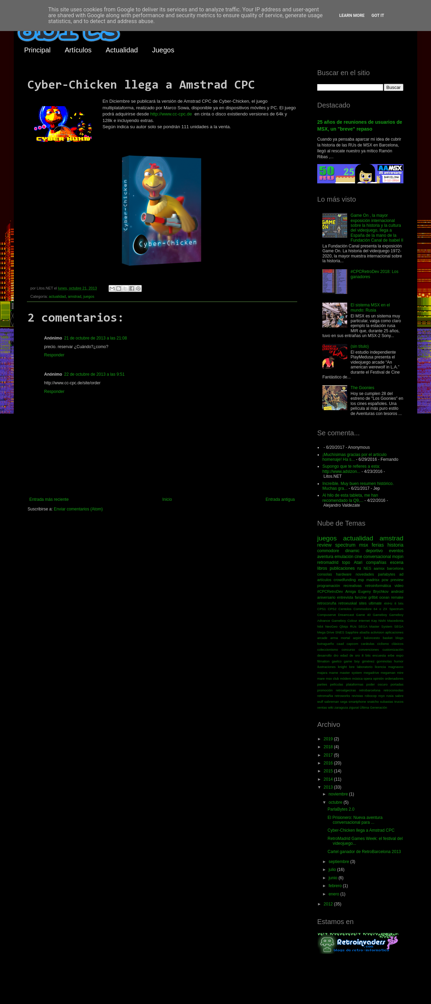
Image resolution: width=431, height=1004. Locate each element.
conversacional (377, 556)
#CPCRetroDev (330, 591)
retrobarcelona (369, 690)
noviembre (339, 794)
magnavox (395, 667)
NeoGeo (331, 626)
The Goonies (362, 387)
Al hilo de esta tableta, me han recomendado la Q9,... (350, 498)
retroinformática (378, 586)
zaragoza (341, 707)
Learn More (352, 15)
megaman (388, 673)
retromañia (325, 696)
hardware (344, 574)
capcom (352, 644)
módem (345, 678)
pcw (385, 580)
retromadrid (327, 562)
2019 (329, 739)
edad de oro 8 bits (355, 655)
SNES (339, 632)
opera (368, 678)
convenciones (369, 649)
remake (397, 597)
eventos (396, 550)
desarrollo (324, 655)
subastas (386, 701)
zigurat (354, 707)
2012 (329, 904)
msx (363, 545)
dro (336, 655)
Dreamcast (346, 615)
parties (322, 684)
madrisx (372, 580)
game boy (352, 661)
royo (381, 696)
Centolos (345, 609)
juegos (88, 296)
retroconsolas (393, 690)
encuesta (379, 655)
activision (377, 632)
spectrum (345, 545)
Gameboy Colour (344, 620)
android (397, 591)
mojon (397, 556)
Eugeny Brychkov (373, 591)
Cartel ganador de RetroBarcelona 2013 (364, 851)
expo (399, 655)
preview (397, 580)
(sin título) (360, 346)
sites (363, 603)
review (324, 545)
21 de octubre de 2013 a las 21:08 (95, 338)
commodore (328, 550)
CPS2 (332, 609)
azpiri (357, 638)
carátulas (367, 644)
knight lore (346, 667)
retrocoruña (326, 603)
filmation (323, 661)
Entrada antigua (280, 499)
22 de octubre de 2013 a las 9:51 (94, 374)
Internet (364, 620)
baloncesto (372, 638)
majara (322, 673)
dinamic (352, 550)
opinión (378, 678)
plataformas (354, 684)
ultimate (375, 603)
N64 (320, 626)
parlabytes (386, 574)
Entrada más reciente (49, 499)
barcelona (395, 568)
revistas (357, 696)
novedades (364, 574)
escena (396, 562)
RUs (353, 626)
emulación (343, 556)
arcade (322, 638)
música (357, 678)
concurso (348, 649)
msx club (332, 678)
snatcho (373, 701)
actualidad (57, 296)
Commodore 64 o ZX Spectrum (378, 609)
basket (387, 638)
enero (334, 894)
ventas (322, 707)
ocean (384, 597)
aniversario (326, 597)
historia (395, 545)
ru (359, 568)
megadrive (371, 673)
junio (334, 877)
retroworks (342, 696)
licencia (380, 667)
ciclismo (383, 644)
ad (401, 574)
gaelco (336, 661)
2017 (329, 755)
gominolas (384, 661)
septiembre (339, 861)
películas (336, 684)
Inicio (167, 499)
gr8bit (373, 597)
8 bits (398, 603)
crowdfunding (344, 580)
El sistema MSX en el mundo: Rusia (370, 307)
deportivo (374, 550)
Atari (358, 562)
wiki (330, 707)
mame (333, 673)
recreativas (352, 586)
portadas (397, 684)
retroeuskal (347, 603)
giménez (368, 661)
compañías (376, 562)
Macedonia (395, 620)
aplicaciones (394, 632)
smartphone (357, 701)
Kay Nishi (378, 620)
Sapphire (351, 632)
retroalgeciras (346, 690)
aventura (325, 556)
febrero (336, 885)
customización (392, 649)
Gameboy (380, 615)
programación (328, 586)
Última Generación (373, 707)
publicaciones (342, 568)
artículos (324, 580)
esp (361, 580)
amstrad (74, 296)
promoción (325, 690)
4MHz (388, 603)
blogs (399, 638)
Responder (54, 355)
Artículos (78, 50)
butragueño (325, 644)
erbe (391, 655)
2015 (329, 771)
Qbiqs (343, 626)
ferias (378, 545)
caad (340, 644)
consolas (324, 574)
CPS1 (321, 609)
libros (322, 568)
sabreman (331, 701)
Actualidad (122, 50)
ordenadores (394, 678)
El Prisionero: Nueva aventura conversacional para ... (355, 820)
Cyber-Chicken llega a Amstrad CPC (361, 830)
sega (344, 701)
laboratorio (364, 667)
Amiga (350, 591)
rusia (389, 696)
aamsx (379, 568)
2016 (329, 763)
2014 (329, 779)
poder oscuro (377, 684)
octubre (336, 802)
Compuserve (326, 615)
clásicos (397, 644)
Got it (377, 15)
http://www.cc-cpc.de (171, 113)
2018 (329, 746)
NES (367, 568)
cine (358, 556)
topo (346, 562)
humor (398, 661)
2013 (329, 787)
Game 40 (363, 615)
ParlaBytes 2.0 (341, 809)
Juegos (163, 50)
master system (351, 673)
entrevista (345, 597)
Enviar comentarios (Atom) (78, 509)
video (398, 586)
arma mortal (340, 638)
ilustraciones (326, 667)
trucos (398, 701)
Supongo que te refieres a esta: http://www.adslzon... (351, 469)
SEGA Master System (375, 626)
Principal (37, 50)
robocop (371, 696)
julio (333, 869)
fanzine (361, 597)
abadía (365, 632)
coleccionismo (327, 649)
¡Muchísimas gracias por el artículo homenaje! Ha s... (354, 457)
